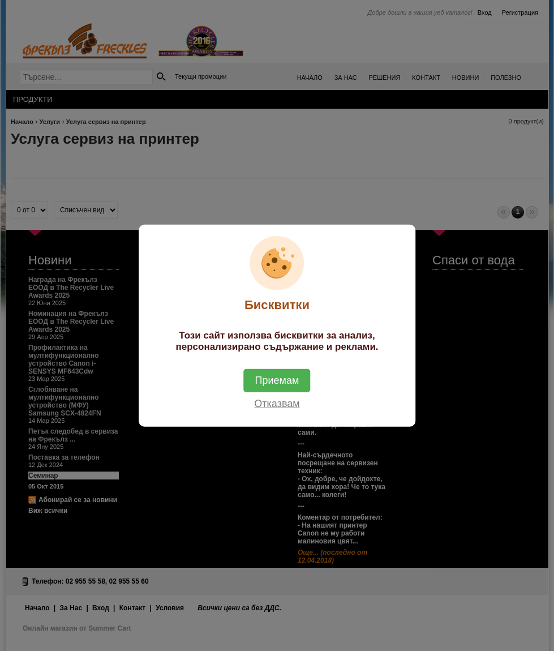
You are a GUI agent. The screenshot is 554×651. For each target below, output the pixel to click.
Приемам (277, 380)
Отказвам (276, 403)
